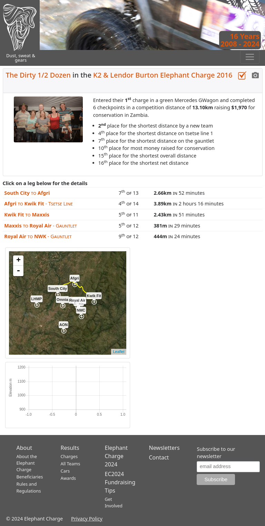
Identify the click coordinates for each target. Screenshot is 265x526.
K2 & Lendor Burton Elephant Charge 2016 (162, 75)
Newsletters (164, 448)
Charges (69, 456)
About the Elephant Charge (27, 463)
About (24, 448)
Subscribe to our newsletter (216, 453)
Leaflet (118, 352)
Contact (159, 457)
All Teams (70, 464)
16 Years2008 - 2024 (239, 40)
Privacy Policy (86, 518)
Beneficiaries (30, 477)
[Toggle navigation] (249, 57)
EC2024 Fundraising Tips (120, 482)
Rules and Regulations (29, 487)
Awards (68, 478)
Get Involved (113, 502)
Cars (65, 471)
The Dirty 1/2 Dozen (38, 75)
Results (70, 448)
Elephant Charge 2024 (116, 456)
